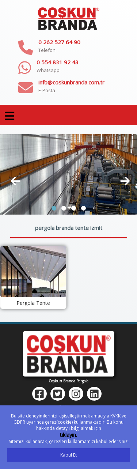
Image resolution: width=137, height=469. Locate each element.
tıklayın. (68, 434)
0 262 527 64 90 (59, 42)
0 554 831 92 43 (58, 62)
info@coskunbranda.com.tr (71, 82)
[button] (54, 208)
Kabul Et (68, 455)
